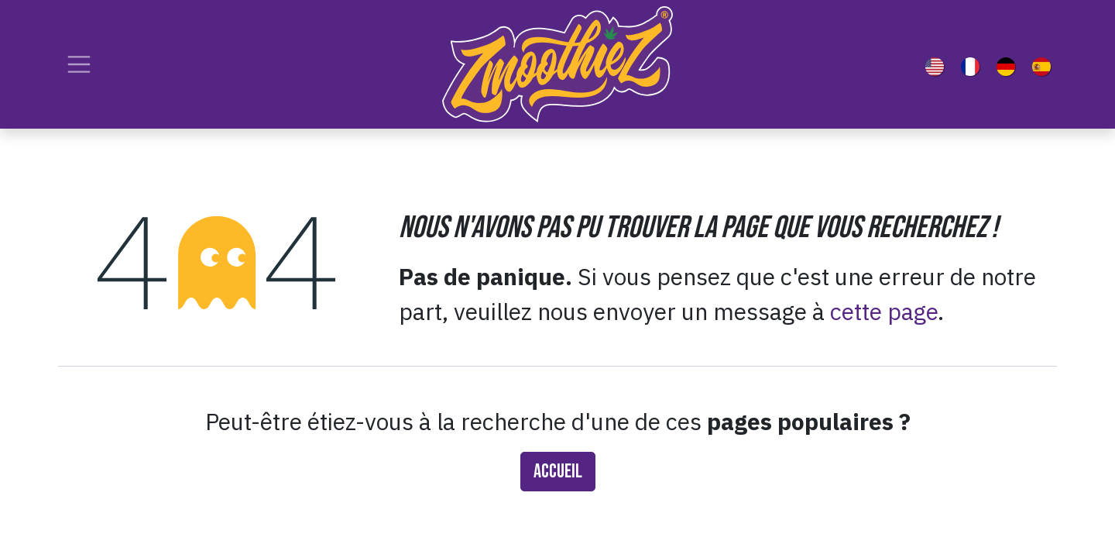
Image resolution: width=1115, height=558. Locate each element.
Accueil (557, 472)
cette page (884, 311)
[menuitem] (937, 64)
